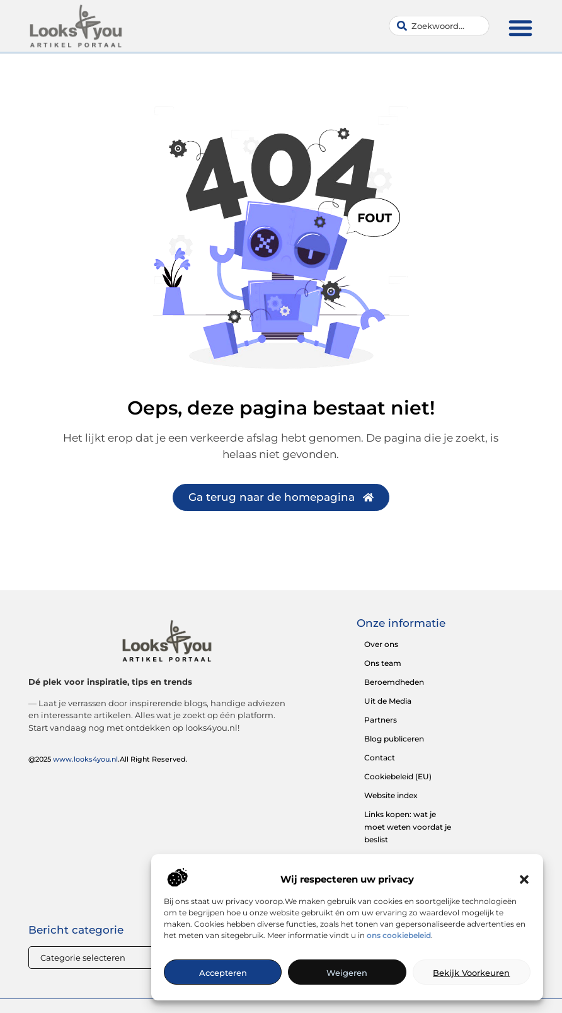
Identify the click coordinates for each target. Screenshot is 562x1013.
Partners (380, 719)
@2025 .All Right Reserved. (108, 759)
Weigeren (346, 973)
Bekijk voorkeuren (471, 973)
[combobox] (439, 25)
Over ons (381, 644)
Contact (379, 757)
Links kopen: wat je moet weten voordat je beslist (407, 827)
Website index (391, 795)
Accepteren (223, 973)
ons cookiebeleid (399, 935)
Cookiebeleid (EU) (398, 776)
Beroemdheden (394, 682)
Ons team (382, 663)
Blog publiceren (394, 738)
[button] (524, 879)
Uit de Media (387, 701)
